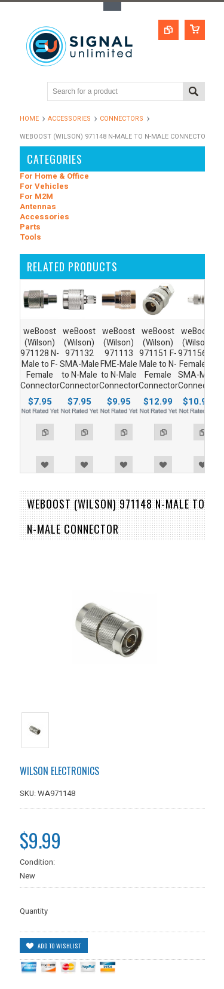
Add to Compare (45, 432)
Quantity (34, 911)
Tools (30, 237)
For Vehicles (44, 187)
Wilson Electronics (59, 771)
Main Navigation (30, 92)
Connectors (121, 119)
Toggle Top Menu (112, 6)
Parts (30, 227)
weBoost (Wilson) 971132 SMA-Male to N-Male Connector (79, 358)
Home (29, 119)
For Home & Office (54, 177)
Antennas (38, 207)
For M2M (36, 197)
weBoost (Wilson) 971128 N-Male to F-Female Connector (40, 358)
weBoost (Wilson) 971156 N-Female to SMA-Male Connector (197, 358)
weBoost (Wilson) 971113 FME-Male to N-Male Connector (119, 358)
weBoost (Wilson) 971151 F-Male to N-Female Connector (158, 358)
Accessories (69, 119)
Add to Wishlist (45, 464)
